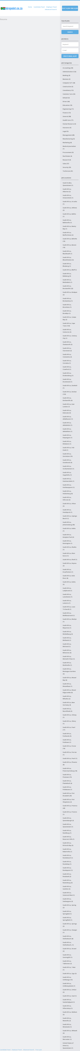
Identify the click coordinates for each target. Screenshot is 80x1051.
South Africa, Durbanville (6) (67, 399)
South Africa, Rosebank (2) (67, 875)
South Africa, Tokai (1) (69, 968)
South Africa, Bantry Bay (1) (69, 227)
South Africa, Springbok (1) (67, 912)
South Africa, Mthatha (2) (67, 697)
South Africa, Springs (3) (70, 925)
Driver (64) (66, 101)
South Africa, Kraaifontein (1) (68, 571)
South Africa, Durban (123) (70, 393)
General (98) (67, 116)
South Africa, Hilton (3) (69, 505)
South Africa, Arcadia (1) (70, 203)
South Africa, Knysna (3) (69, 564)
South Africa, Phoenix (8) (70, 763)
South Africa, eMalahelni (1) (67, 424)
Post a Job (39, 1050)
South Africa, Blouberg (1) (67, 265)
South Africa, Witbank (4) (70, 1032)
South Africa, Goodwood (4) (67, 461)
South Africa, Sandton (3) (67, 887)
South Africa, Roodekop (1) (67, 863)
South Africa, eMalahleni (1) (67, 430)
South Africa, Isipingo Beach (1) (70, 517)
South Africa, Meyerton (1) (67, 626)
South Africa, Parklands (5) (67, 735)
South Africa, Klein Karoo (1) (69, 554)
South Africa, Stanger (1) (70, 931)
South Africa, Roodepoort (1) (68, 869)
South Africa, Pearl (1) (70, 758)
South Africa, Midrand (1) (67, 645)
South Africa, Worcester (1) (67, 1038)
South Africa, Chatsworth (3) (67, 343)
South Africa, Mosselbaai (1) (67, 685)
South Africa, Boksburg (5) (67, 275)
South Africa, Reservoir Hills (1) (68, 838)
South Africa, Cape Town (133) (69, 324)
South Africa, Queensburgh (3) (68, 819)
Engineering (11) (68, 109)
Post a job (66, 8)
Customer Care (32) (69, 94)
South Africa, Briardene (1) (67, 306)
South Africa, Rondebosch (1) (68, 856)
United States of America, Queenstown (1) (68, 1045)
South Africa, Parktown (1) (67, 741)
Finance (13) (67, 113)
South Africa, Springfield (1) (67, 919)
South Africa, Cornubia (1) (67, 362)
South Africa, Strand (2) (69, 950)
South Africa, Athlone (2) (70, 209)
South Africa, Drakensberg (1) (68, 374)
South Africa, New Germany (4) (69, 703)
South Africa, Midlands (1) (67, 639)
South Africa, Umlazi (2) (69, 991)
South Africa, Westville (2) (67, 1019)
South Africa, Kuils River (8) (69, 577)
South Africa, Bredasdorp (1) (68, 299)
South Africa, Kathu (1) (69, 529)
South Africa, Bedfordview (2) (68, 234)
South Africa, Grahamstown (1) (68, 467)
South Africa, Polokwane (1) (67, 788)
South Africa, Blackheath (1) (67, 252)
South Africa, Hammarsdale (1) (68, 480)
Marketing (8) (67, 142)
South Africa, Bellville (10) (70, 240)
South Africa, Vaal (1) (70, 996)
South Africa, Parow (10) (69, 747)
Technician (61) (68, 171)
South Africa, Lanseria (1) (67, 602)
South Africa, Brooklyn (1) (67, 312)
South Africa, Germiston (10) (67, 455)
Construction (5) (68, 86)
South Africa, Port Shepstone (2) (68, 801)
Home (30, 7)
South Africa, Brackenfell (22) (68, 287)
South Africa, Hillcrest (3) (67, 498)
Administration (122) (69, 72)
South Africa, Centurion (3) (67, 331)
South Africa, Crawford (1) (67, 368)
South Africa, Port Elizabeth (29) (68, 794)
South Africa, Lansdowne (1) (67, 595)
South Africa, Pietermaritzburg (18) (70, 769)
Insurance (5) (67, 128)
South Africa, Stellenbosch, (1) (68, 943)
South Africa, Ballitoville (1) (67, 221)
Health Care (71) (68, 120)
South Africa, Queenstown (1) (68, 825)
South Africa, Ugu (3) (69, 973)
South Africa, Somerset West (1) (69, 894)
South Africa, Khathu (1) (69, 548)
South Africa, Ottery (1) (69, 722)
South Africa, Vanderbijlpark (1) (69, 1001)
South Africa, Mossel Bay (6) (69, 679)
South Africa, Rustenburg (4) (67, 881)
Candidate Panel (39, 7)
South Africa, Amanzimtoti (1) (68, 196)
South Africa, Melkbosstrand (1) (69, 614)
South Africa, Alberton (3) (67, 190)
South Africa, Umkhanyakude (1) (69, 984)
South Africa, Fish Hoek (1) (68, 449)
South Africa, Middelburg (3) (68, 633)
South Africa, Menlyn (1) (70, 620)
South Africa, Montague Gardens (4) (69, 671)
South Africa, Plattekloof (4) (67, 782)
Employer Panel (51, 7)
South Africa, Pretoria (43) (70, 807)
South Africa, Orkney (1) (69, 716)
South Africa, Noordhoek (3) (67, 710)
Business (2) (66, 79)
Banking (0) (66, 75)
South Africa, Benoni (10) (69, 246)
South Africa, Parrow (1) (70, 753)
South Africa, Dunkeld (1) (70, 387)
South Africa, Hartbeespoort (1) (68, 486)
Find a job (74, 8)
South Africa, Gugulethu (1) (67, 473)
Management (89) (68, 135)
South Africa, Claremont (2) (67, 349)
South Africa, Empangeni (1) (67, 436)
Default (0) (66, 98)
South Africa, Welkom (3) (70, 1013)
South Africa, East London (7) (68, 405)
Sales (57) (66, 163)
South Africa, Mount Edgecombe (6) (69, 691)
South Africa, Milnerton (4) (67, 651)
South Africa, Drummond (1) (67, 380)
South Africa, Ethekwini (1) (67, 442)
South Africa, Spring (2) (69, 906)
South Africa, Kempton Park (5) (68, 536)
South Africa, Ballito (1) (69, 215)
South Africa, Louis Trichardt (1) (69, 608)
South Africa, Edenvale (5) (67, 411)
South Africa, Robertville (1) (67, 850)
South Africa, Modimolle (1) (67, 664)
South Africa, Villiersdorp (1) (67, 1007)
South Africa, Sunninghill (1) (67, 956)
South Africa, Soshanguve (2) (68, 900)
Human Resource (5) (69, 124)
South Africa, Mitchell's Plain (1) (69, 657)
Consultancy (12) (68, 90)
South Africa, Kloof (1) (70, 559)
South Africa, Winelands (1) (67, 1025)
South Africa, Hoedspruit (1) (67, 511)
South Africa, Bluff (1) (70, 270)
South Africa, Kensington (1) (67, 542)
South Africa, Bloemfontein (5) (68, 258)
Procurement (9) (68, 152)
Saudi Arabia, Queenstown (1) (68, 184)
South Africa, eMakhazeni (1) (68, 418)
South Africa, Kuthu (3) (69, 583)
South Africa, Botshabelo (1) (67, 281)
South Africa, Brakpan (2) (70, 293)
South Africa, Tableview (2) (67, 962)
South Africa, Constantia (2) (67, 355)
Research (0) (67, 160)
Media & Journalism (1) (69, 147)
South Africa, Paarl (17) (69, 728)
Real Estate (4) (67, 156)
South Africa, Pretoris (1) (70, 813)
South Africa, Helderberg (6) (68, 492)
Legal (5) (65, 131)
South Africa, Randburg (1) (67, 832)
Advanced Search (51, 9)
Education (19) (67, 105)
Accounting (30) (68, 68)
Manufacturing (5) (69, 139)
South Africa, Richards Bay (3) (68, 844)
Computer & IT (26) (69, 83)
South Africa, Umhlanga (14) (67, 978)
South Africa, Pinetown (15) (67, 776)
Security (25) (67, 167)
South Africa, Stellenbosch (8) (68, 937)
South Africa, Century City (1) (70, 337)
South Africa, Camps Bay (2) (69, 318)
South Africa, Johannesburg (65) (69, 523)
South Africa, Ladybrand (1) (67, 589)
